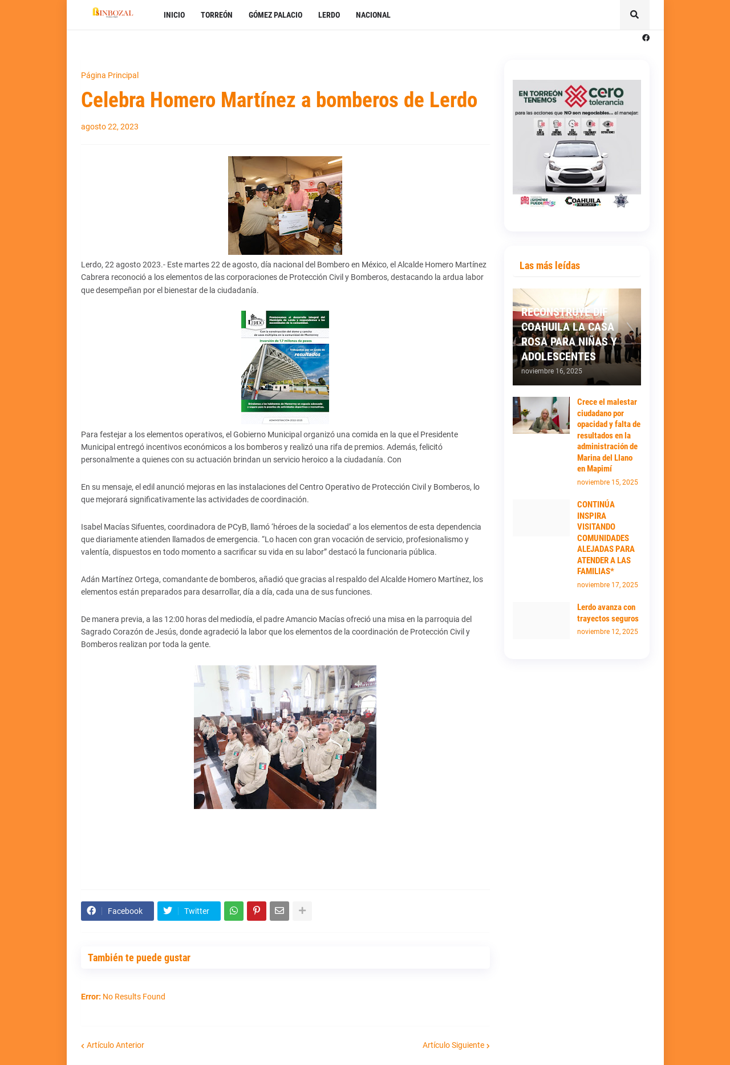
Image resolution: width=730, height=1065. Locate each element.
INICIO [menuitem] (174, 14)
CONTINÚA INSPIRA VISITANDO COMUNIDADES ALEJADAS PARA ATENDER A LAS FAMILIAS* (606, 537)
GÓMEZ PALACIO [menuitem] (275, 14)
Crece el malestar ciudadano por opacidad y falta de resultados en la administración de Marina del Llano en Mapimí (608, 435)
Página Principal (110, 75)
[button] (635, 15)
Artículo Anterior (115, 1045)
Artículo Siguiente (453, 1045)
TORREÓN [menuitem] (217, 14)
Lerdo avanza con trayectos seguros (608, 613)
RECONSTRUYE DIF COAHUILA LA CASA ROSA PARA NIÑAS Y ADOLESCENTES (569, 334)
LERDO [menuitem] (329, 14)
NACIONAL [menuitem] (373, 14)
